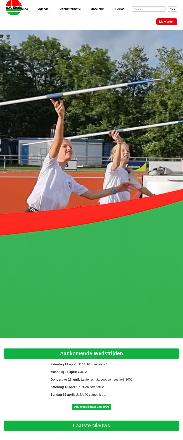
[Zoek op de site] (149, 9)
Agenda (43, 9)
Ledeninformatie (70, 9)
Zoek (172, 9)
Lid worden (166, 21)
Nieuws (120, 9)
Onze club (97, 9)
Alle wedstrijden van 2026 (91, 406)
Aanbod (22, 9)
